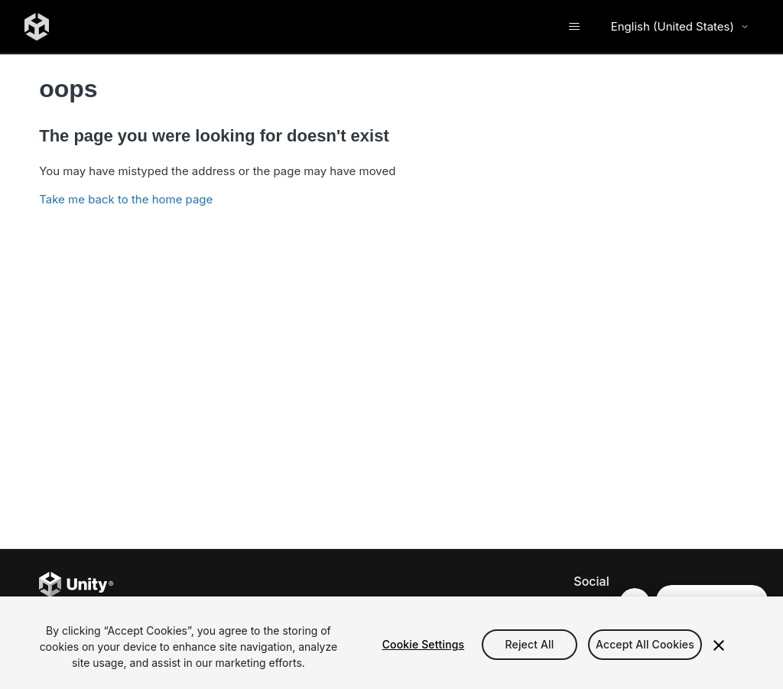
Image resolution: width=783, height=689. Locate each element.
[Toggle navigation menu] (574, 26)
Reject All (529, 644)
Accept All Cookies (645, 644)
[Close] (719, 645)
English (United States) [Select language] (680, 26)
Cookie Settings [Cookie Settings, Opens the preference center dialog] (423, 644)
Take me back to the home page (126, 199)
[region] (391, 642)
